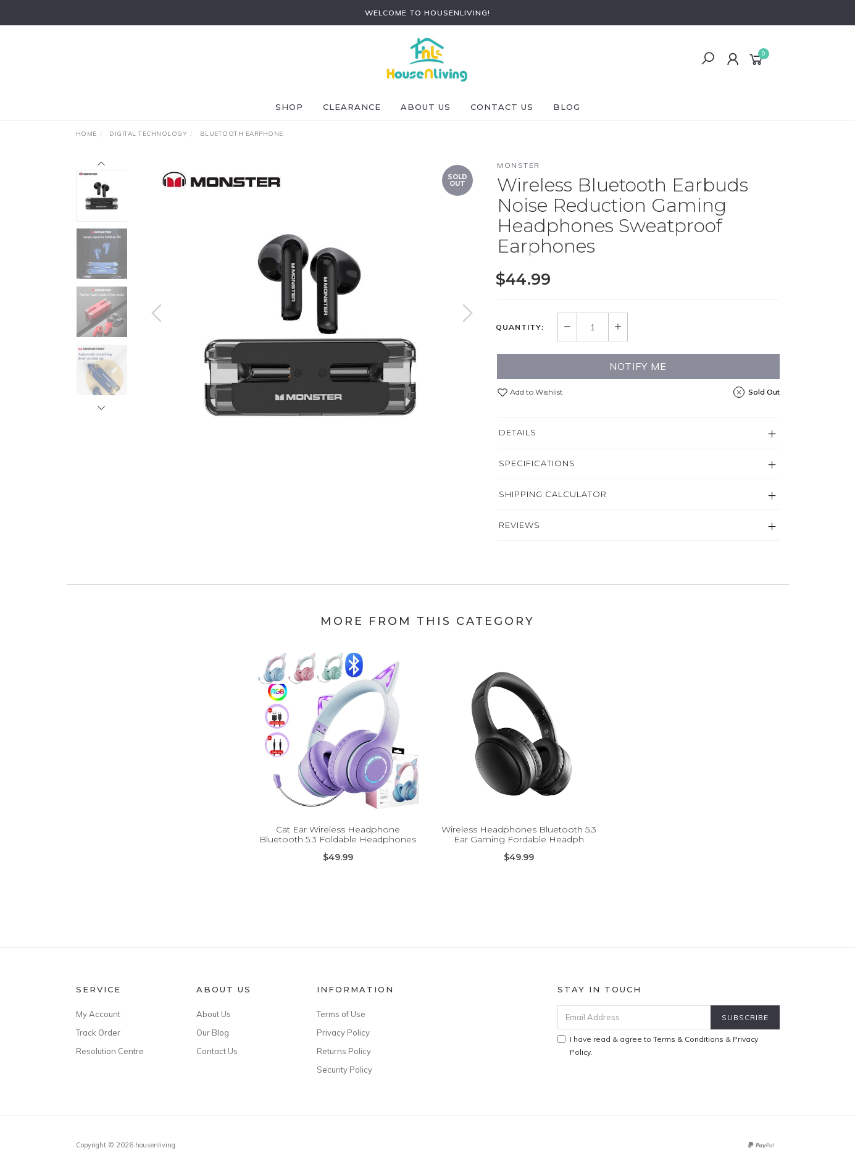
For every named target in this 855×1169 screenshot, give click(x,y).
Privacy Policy (343, 1032)
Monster (518, 165)
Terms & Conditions (688, 1039)
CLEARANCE (352, 107)
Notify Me (638, 366)
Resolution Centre (110, 1051)
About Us (426, 107)
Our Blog (212, 1032)
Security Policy (344, 1070)
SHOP (289, 107)
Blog (566, 107)
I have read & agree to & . (657, 1045)
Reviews (519, 525)
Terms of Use (341, 1014)
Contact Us (501, 107)
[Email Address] (634, 1017)
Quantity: (520, 327)
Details (517, 432)
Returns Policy (344, 1051)
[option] (312, 325)
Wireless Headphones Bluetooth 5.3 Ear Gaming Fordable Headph (518, 844)
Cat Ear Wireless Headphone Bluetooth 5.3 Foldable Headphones (337, 844)
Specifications (537, 463)
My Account (98, 1014)
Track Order (98, 1032)
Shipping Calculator (553, 494)
